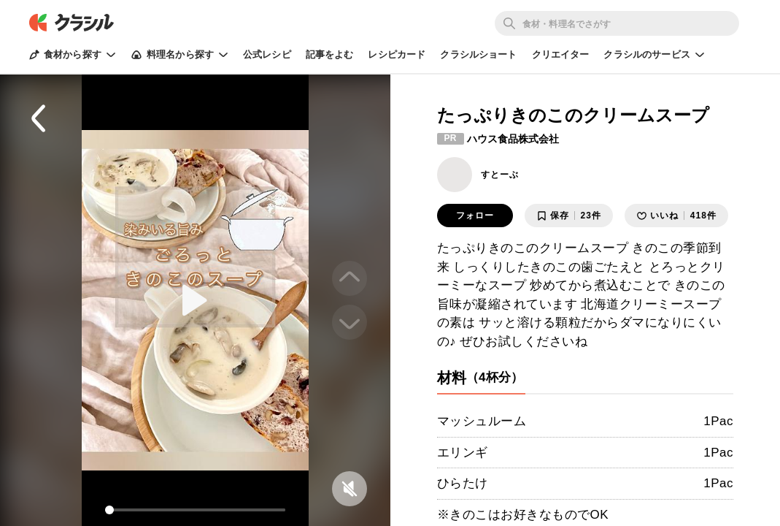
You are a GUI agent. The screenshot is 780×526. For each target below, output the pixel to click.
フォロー (475, 215)
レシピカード (396, 54)
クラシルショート (478, 54)
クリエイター (561, 54)
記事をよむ (330, 54)
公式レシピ (267, 54)
